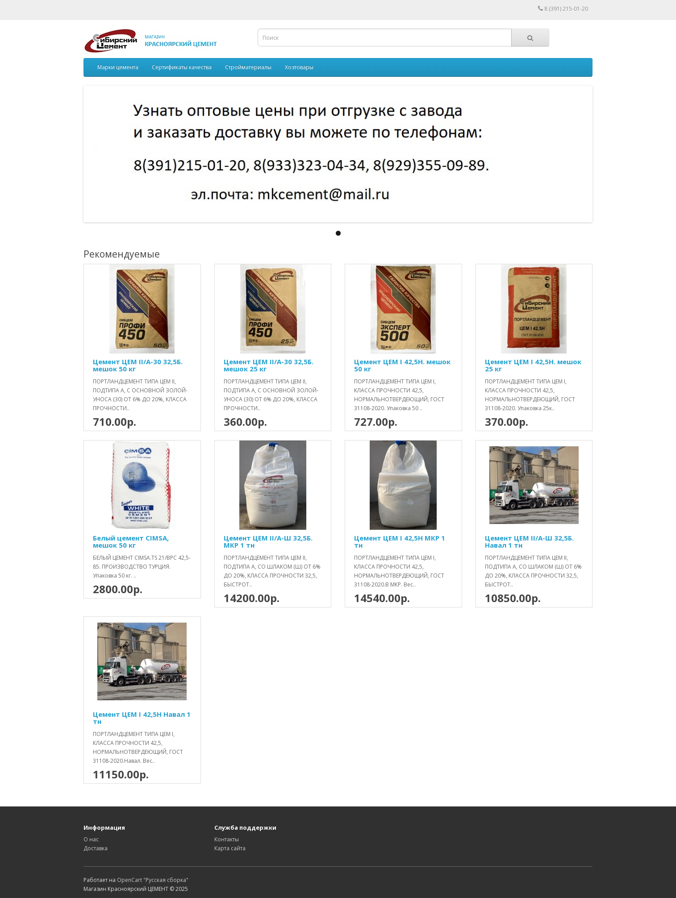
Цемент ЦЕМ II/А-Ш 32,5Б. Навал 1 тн (529, 541)
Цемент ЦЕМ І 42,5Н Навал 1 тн (142, 718)
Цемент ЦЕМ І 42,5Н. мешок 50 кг (402, 365)
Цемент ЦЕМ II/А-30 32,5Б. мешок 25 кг (268, 365)
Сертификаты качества (182, 67)
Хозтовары (299, 67)
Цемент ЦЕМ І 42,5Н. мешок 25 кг (533, 365)
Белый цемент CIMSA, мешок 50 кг (131, 541)
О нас (91, 839)
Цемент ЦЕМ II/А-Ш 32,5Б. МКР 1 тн (268, 541)
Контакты (226, 839)
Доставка (95, 848)
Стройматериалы (248, 67)
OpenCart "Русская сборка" (152, 880)
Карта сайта (230, 848)
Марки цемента (117, 67)
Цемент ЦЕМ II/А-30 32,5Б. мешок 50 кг (138, 365)
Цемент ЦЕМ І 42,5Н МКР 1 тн (399, 541)
